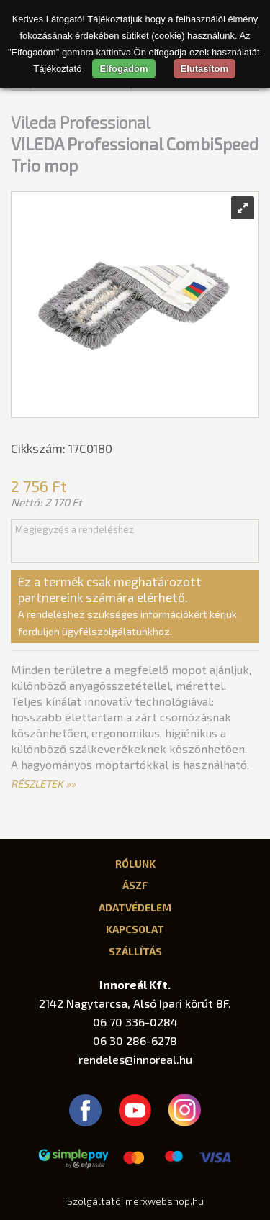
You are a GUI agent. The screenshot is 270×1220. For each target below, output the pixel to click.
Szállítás (135, 950)
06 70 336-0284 (135, 1022)
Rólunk (135, 863)
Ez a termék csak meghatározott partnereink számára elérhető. (127, 605)
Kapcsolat (135, 928)
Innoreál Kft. (135, 984)
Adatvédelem (135, 907)
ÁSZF (135, 884)
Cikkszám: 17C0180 (61, 448)
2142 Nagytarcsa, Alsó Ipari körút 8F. (135, 1003)
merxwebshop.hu (164, 1201)
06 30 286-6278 (135, 1040)
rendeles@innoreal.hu (135, 1059)
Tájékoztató (57, 68)
